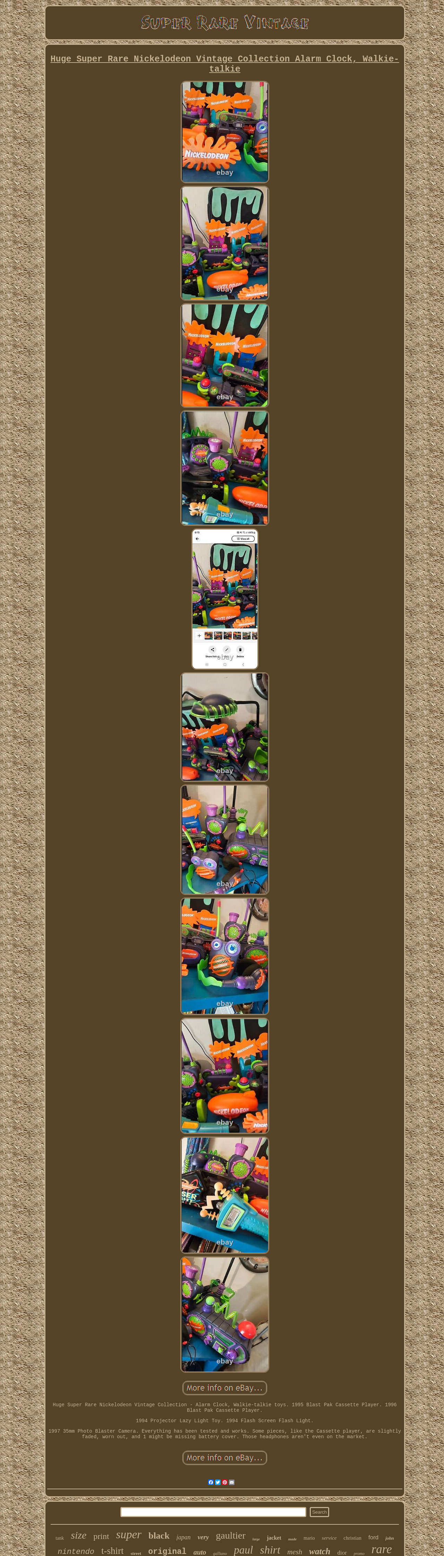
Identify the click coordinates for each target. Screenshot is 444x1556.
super (129, 1534)
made (292, 1539)
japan (184, 1537)
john (389, 1538)
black (159, 1536)
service (329, 1538)
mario (309, 1538)
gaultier (231, 1535)
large (256, 1539)
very (203, 1537)
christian (352, 1538)
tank (60, 1538)
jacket (274, 1538)
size (78, 1535)
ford (373, 1537)
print (101, 1536)
